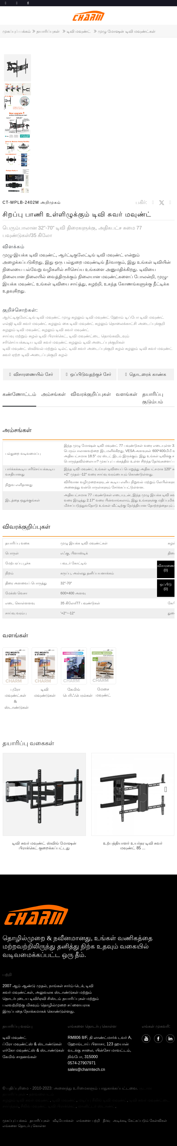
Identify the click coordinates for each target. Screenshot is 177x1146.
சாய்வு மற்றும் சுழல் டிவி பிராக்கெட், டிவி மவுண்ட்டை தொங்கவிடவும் (65, 336)
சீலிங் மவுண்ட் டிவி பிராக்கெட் (48, 1106)
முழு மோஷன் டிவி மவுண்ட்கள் (126, 31)
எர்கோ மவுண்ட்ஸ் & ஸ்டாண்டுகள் (33, 1050)
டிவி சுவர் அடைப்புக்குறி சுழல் (96, 348)
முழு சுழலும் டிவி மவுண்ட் (86, 317)
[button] (166, 789)
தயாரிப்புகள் (47, 31)
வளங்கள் (126, 394)
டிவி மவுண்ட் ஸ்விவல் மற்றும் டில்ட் (35, 348)
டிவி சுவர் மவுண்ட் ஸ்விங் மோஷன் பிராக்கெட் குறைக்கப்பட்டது (44, 845)
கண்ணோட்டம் (19, 394)
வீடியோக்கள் (63, 1121)
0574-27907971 (82, 1063)
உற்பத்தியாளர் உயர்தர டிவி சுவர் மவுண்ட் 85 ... (132, 845)
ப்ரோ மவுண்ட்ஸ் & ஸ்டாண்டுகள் (32, 1044)
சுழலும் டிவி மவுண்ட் (21, 330)
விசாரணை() (166, 568)
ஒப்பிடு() (166, 586)
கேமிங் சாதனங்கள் (19, 1057)
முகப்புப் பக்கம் (16, 31)
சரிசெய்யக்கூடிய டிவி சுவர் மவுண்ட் (35, 342)
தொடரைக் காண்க (146, 374)
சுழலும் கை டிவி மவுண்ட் (71, 323)
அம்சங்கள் (53, 394)
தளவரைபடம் (41, 1094)
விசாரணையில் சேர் (31, 374)
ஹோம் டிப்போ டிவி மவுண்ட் (137, 317)
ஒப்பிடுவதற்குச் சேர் (88, 374)
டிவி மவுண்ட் (79, 31)
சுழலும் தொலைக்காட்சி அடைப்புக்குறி (130, 323)
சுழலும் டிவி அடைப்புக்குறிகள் (97, 342)
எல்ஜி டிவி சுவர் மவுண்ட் (24, 323)
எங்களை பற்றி (88, 1121)
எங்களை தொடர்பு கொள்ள (24, 1126)
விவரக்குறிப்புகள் (91, 394)
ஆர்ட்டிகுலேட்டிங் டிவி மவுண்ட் (31, 317)
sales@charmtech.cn (86, 1069)
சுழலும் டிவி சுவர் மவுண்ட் (65, 330)
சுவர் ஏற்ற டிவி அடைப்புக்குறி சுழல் (34, 355)
